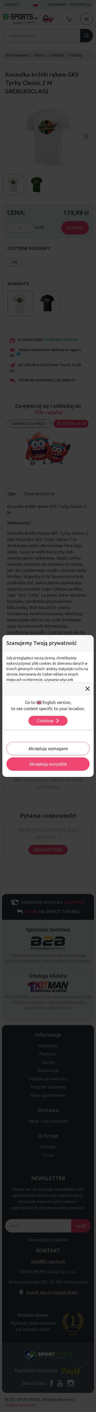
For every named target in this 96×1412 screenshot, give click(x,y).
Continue (48, 720)
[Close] (87, 689)
